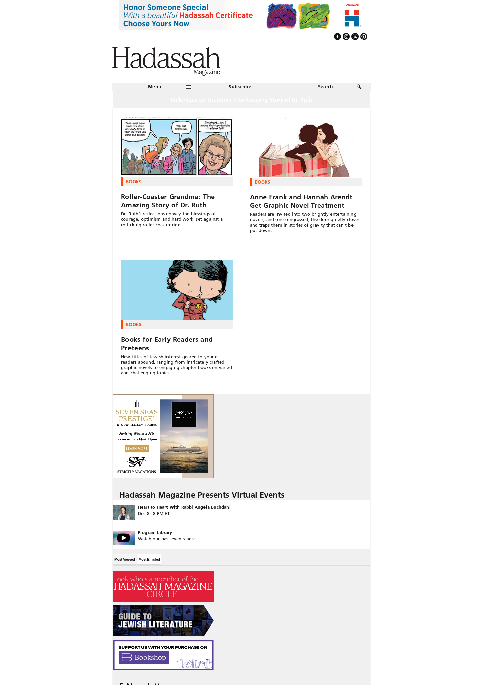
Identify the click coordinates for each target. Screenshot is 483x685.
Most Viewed (124, 559)
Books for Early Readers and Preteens (167, 343)
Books (134, 181)
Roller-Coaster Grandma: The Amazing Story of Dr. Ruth (168, 201)
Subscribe (240, 87)
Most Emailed (149, 559)
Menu (154, 87)
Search (325, 87)
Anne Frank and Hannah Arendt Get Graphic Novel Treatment (301, 201)
